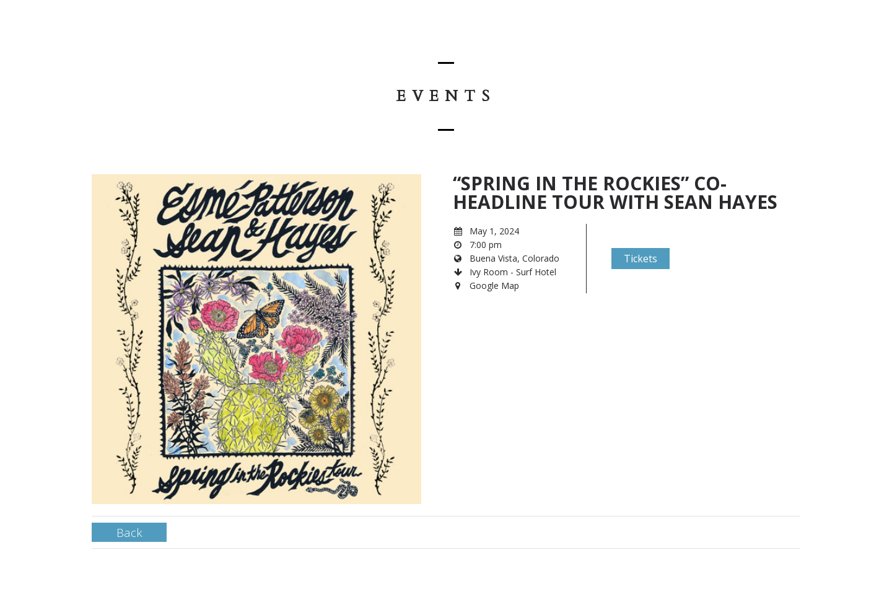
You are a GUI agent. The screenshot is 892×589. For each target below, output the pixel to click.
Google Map (494, 285)
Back (129, 532)
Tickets (640, 258)
